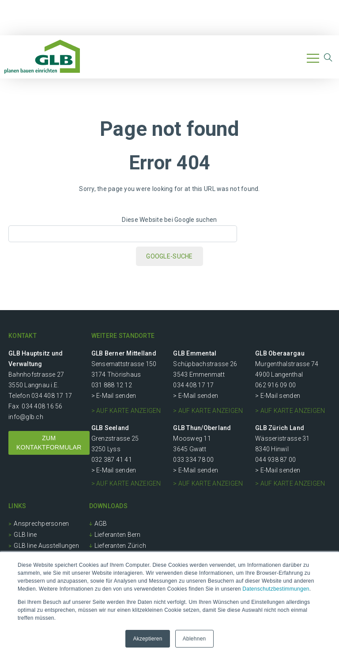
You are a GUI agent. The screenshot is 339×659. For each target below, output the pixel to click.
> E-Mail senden (113, 395)
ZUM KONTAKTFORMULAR (49, 442)
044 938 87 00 (275, 459)
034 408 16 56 (42, 406)
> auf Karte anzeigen (126, 410)
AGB (100, 523)
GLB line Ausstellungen (46, 545)
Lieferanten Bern (117, 534)
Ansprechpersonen (41, 523)
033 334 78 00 (193, 459)
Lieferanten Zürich (120, 545)
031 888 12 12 (111, 385)
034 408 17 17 (51, 395)
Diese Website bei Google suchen (169, 219)
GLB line (25, 534)
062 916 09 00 (275, 385)
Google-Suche (169, 256)
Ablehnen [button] (194, 639)
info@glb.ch (25, 416)
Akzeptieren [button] (147, 639)
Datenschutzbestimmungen (275, 589)
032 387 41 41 (111, 459)
